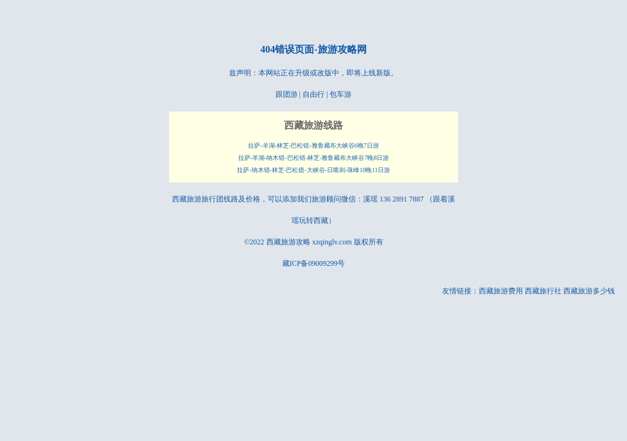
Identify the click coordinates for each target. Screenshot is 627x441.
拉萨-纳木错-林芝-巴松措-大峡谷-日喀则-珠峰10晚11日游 (313, 170)
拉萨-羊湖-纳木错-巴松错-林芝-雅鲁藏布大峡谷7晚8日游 (313, 157)
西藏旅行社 (543, 291)
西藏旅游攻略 (288, 242)
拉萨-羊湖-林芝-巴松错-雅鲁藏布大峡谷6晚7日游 (313, 145)
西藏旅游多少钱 (589, 291)
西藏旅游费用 (501, 291)
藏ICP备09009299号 (313, 263)
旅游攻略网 (342, 49)
